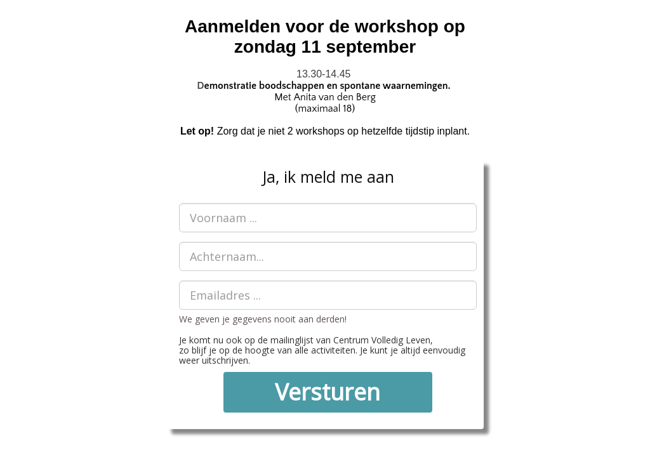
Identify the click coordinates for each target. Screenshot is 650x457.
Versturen (327, 391)
